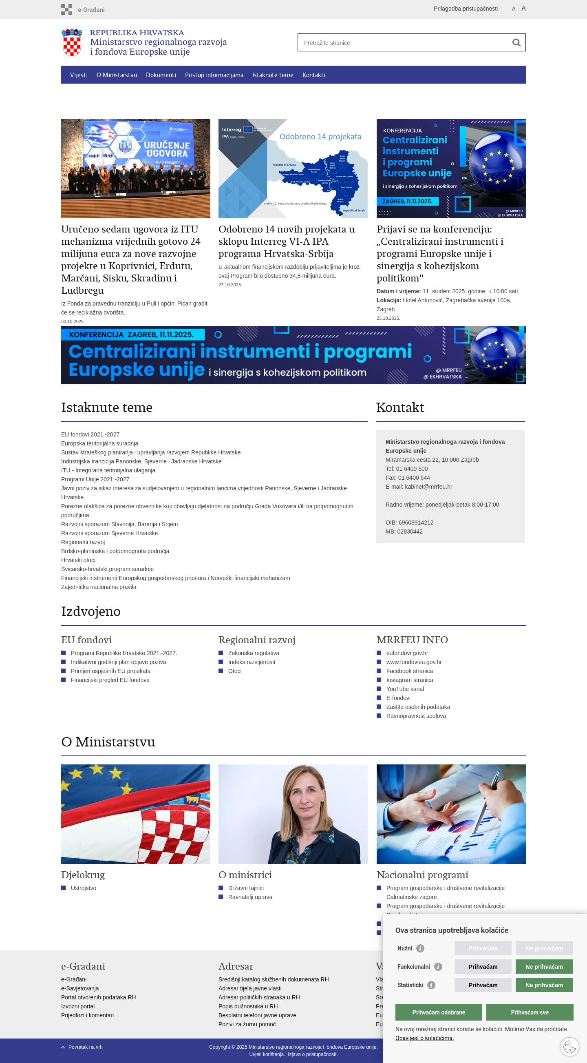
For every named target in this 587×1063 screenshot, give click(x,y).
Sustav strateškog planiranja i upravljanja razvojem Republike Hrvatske (151, 452)
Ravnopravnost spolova (417, 716)
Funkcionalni (413, 966)
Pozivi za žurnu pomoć (247, 1024)
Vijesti (79, 75)
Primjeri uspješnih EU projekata (110, 671)
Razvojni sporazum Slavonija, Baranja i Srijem (119, 524)
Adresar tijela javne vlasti (250, 988)
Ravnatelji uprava (250, 897)
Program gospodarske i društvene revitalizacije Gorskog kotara (445, 910)
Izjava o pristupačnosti (312, 1054)
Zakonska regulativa (253, 653)
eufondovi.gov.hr (407, 653)
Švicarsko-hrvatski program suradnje (107, 569)
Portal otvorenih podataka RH (98, 997)
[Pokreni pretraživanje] (516, 42)
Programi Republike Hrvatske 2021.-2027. (124, 653)
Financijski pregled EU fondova (110, 680)
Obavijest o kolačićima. (424, 1038)
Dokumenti (161, 75)
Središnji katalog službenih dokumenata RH (273, 979)
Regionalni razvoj (83, 542)
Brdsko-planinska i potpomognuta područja (115, 551)
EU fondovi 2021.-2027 (90, 434)
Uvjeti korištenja (266, 1054)
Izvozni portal (78, 1006)
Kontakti (313, 75)
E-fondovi (398, 698)
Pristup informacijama (214, 75)
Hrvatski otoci (78, 560)
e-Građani (73, 979)
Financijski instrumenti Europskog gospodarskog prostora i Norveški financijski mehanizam (175, 578)
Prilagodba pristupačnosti (466, 8)
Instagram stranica (409, 680)
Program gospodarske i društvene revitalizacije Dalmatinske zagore (445, 892)
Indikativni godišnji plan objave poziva (118, 662)
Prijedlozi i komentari (87, 1015)
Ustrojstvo (83, 888)
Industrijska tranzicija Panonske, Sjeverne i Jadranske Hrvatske (141, 461)
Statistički (410, 985)
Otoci (235, 671)
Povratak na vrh (85, 1047)
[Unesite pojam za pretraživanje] (403, 42)
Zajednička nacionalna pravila (98, 587)
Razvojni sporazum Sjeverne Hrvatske (109, 533)
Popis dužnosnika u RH (248, 1006)
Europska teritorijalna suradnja (99, 443)
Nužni (404, 948)
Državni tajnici (246, 888)
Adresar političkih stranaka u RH (259, 997)
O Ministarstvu (117, 75)
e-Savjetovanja (80, 988)
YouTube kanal (405, 689)
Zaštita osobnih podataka (418, 707)
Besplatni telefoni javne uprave (257, 1015)
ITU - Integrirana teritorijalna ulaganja (108, 470)
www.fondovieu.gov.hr (414, 662)
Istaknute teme (273, 75)
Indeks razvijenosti (251, 662)
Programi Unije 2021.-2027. (96, 479)
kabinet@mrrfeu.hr (428, 486)
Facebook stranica (409, 671)
